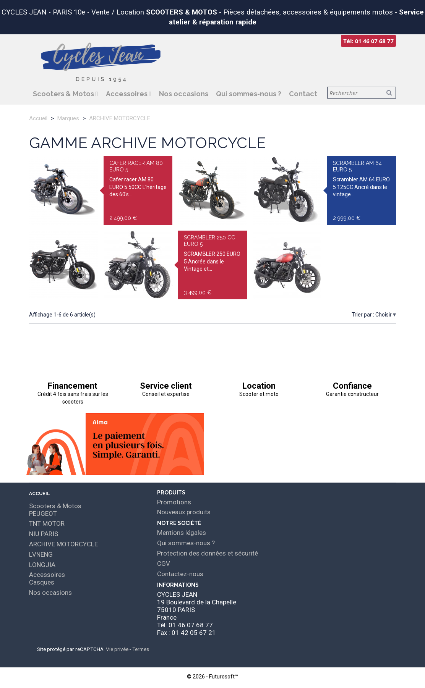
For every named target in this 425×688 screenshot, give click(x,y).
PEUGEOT (43, 513)
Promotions (174, 502)
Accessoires (127, 94)
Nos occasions (183, 94)
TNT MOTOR (47, 523)
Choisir (384, 315)
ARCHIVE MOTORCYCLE (63, 544)
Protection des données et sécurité (207, 553)
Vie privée (117, 649)
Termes (140, 649)
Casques (41, 582)
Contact (303, 94)
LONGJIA (42, 564)
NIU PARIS (43, 534)
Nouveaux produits (184, 512)
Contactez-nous (180, 574)
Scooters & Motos (64, 94)
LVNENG (41, 554)
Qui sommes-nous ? (248, 94)
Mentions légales (181, 532)
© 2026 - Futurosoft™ (212, 676)
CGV (163, 563)
